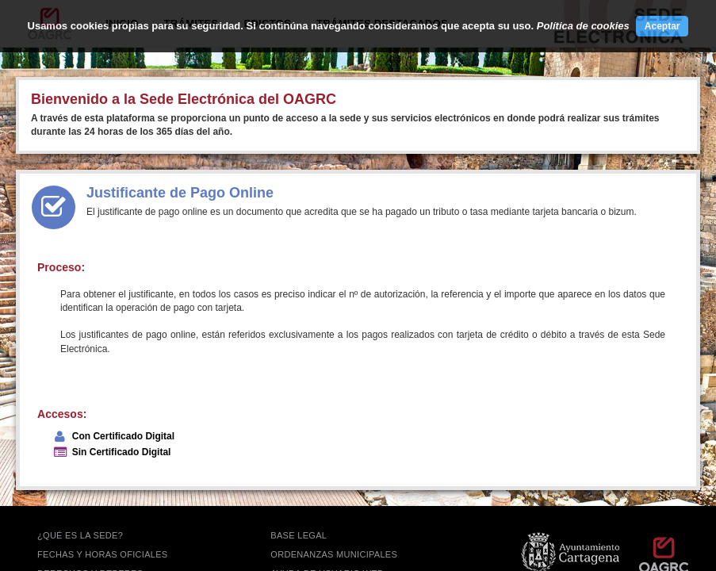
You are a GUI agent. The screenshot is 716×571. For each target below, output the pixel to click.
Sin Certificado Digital (121, 452)
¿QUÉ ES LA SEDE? (80, 535)
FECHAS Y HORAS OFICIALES (102, 554)
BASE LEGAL (298, 535)
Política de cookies (583, 26)
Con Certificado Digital (123, 436)
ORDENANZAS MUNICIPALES (333, 554)
